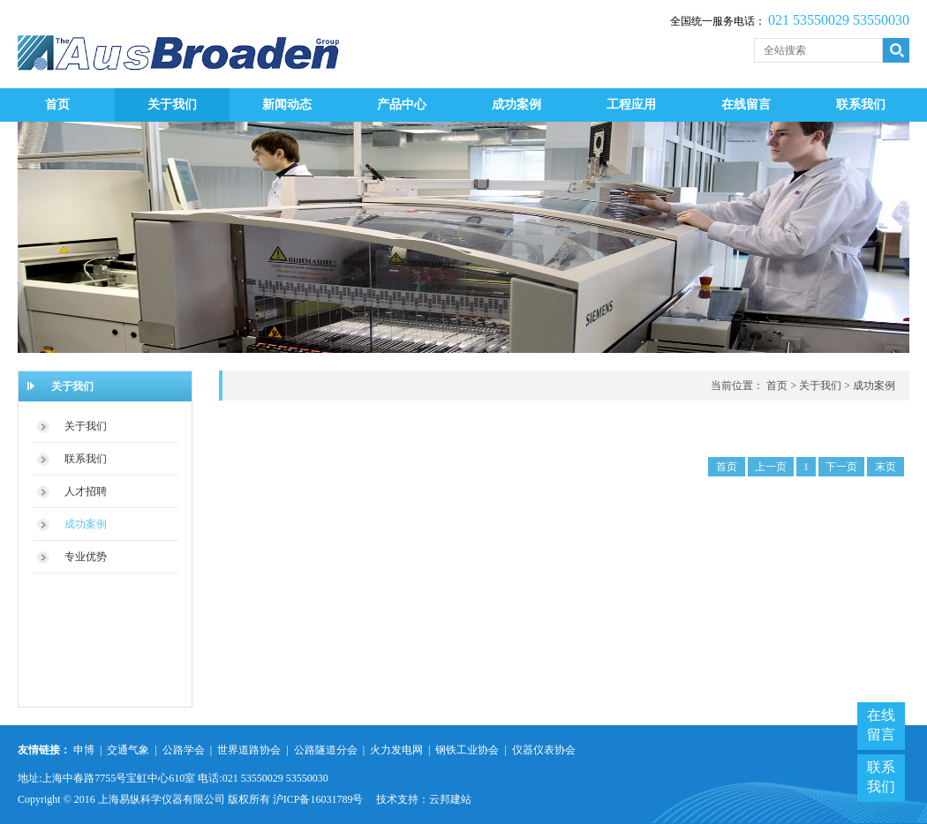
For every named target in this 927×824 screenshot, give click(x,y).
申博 (83, 750)
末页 (885, 467)
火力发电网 (398, 750)
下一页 (841, 467)
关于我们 (172, 104)
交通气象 (128, 750)
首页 (57, 104)
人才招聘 (85, 491)
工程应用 (631, 104)
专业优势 (85, 557)
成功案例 (516, 104)
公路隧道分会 (326, 750)
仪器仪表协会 (544, 750)
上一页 (771, 467)
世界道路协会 (249, 750)
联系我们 (861, 104)
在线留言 (746, 104)
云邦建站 (450, 799)
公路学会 (184, 750)
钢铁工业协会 (467, 750)
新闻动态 (287, 104)
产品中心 (401, 104)
